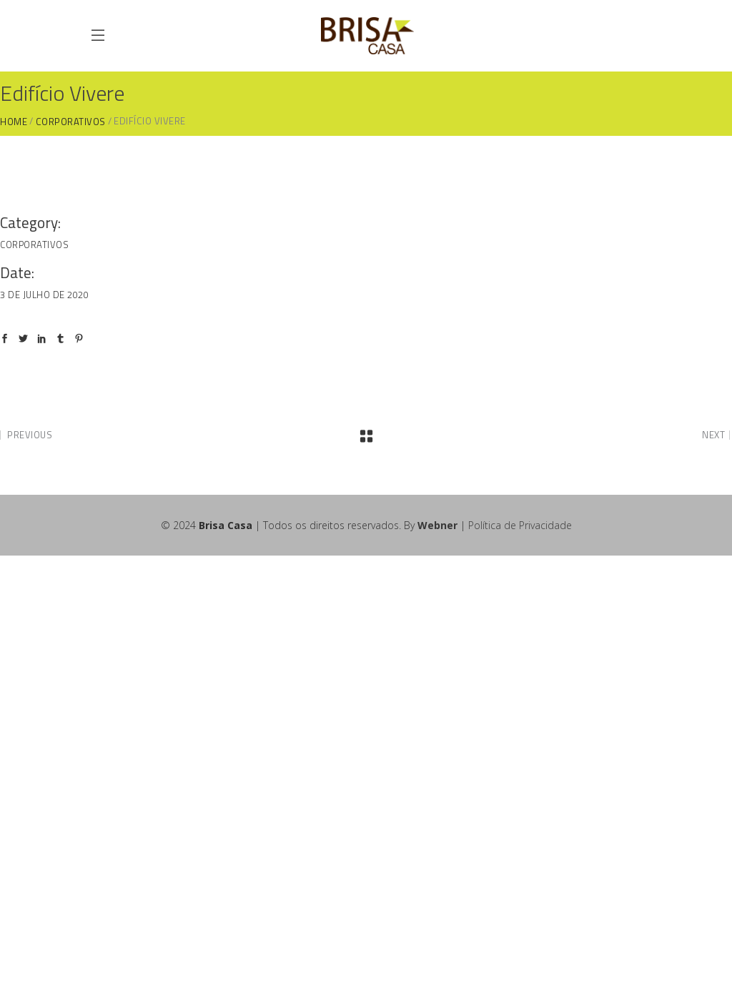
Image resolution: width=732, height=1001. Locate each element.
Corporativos (71, 122)
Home (13, 122)
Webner (437, 525)
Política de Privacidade (520, 525)
